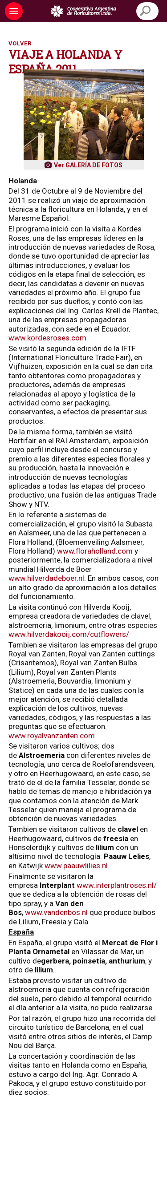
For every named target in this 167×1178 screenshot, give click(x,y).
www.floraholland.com (95, 550)
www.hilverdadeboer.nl (46, 578)
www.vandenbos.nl (56, 912)
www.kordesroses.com (47, 337)
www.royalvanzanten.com (51, 735)
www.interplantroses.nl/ (117, 885)
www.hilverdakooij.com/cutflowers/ (68, 634)
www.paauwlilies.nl (76, 865)
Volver (20, 43)
